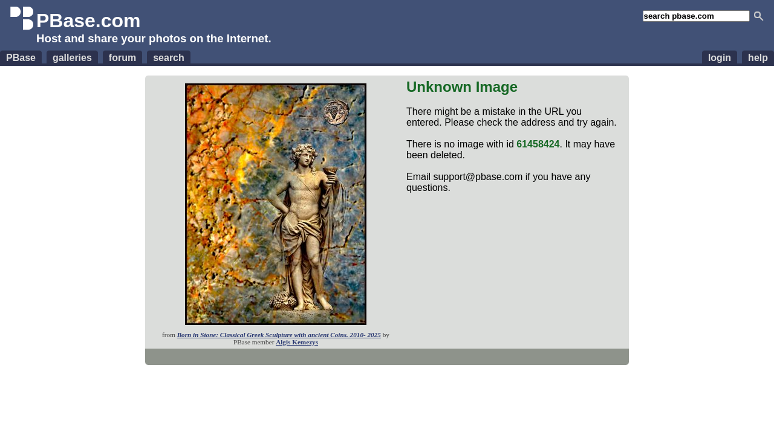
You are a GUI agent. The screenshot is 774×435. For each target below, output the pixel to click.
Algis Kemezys (297, 342)
